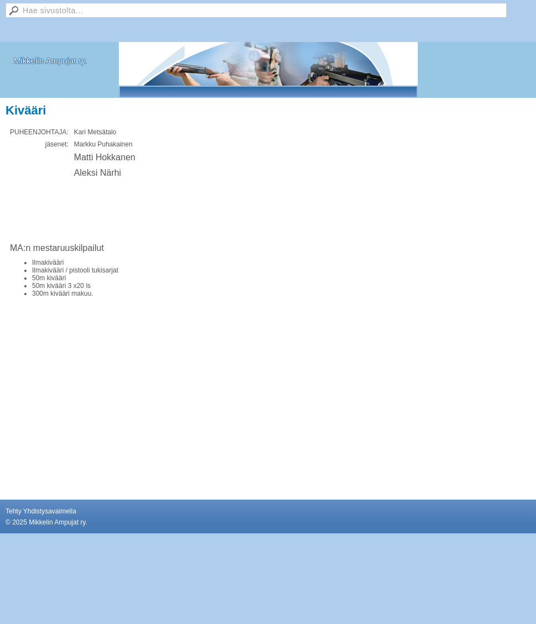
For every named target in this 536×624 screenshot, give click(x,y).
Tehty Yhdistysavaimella (41, 511)
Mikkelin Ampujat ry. (50, 60)
